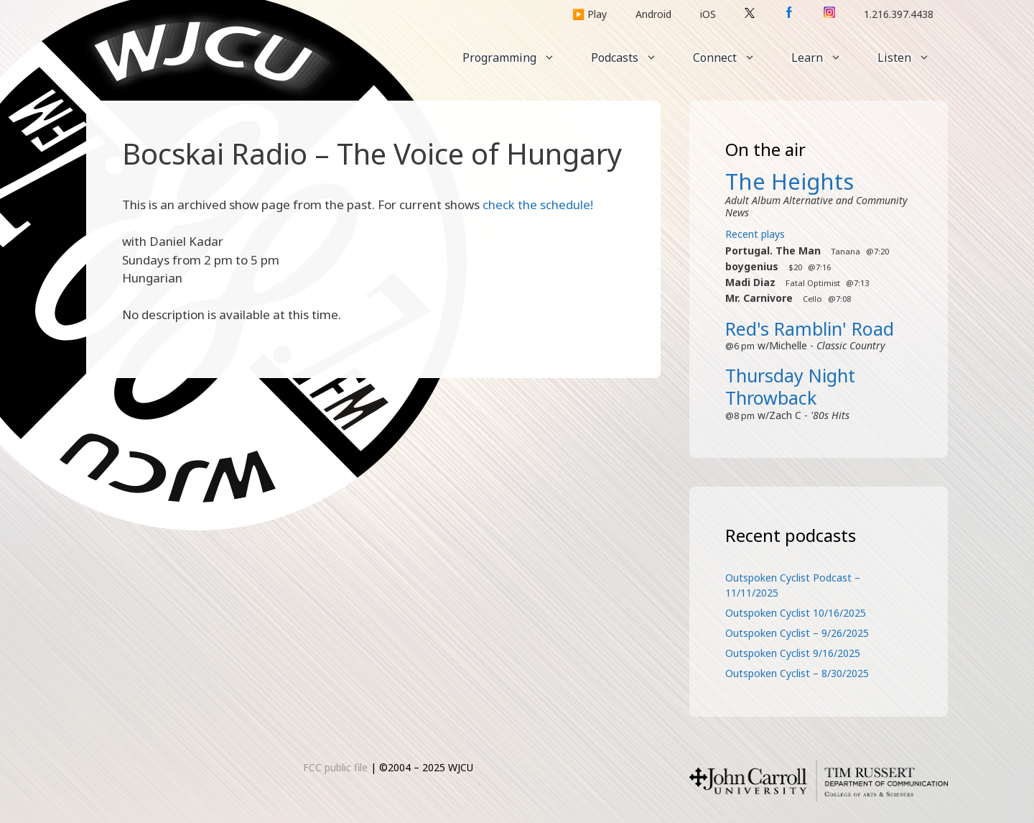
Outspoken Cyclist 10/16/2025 (795, 613)
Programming (517, 57)
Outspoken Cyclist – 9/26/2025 (797, 633)
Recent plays (755, 234)
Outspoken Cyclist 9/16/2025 (792, 653)
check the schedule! (538, 204)
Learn (825, 57)
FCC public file (335, 767)
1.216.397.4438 (898, 14)
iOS (708, 14)
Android (653, 14)
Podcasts (633, 57)
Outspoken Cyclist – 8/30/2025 (797, 673)
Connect (733, 57)
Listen (912, 57)
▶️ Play (589, 14)
